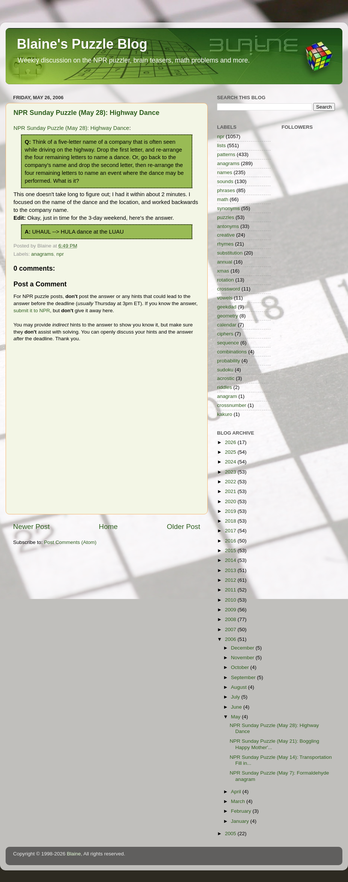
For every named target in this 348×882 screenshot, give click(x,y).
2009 (231, 609)
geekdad (226, 307)
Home (108, 526)
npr (60, 254)
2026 (231, 442)
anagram (227, 396)
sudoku (225, 369)
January (240, 821)
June (237, 707)
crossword (228, 289)
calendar (226, 325)
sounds (225, 181)
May (236, 717)
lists (221, 145)
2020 (231, 501)
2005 (231, 833)
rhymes (225, 244)
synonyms (228, 208)
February (242, 811)
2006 (231, 639)
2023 (231, 472)
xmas (223, 271)
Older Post (183, 526)
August (239, 687)
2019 (231, 511)
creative (226, 235)
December (243, 648)
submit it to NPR (31, 310)
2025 (231, 452)
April (236, 791)
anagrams (42, 254)
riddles (224, 387)
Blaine (74, 854)
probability (228, 361)
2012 (231, 580)
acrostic (226, 378)
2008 (231, 619)
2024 (231, 462)
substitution (229, 253)
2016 (231, 541)
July (236, 697)
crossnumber (231, 405)
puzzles (225, 217)
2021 (231, 491)
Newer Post (31, 526)
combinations (232, 352)
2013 (231, 570)
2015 (231, 550)
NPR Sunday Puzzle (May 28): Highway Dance (86, 112)
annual (224, 262)
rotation (225, 280)
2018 (231, 521)
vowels (224, 298)
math (222, 199)
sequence (228, 343)
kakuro (224, 414)
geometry (227, 316)
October (240, 667)
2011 (231, 590)
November (243, 657)
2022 (231, 481)
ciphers (225, 334)
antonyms (228, 226)
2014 (231, 560)
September (244, 677)
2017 (231, 530)
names (224, 172)
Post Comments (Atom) (70, 542)
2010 (231, 600)
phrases (226, 190)
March (238, 801)
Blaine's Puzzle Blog (82, 44)
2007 (231, 629)
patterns (226, 154)
